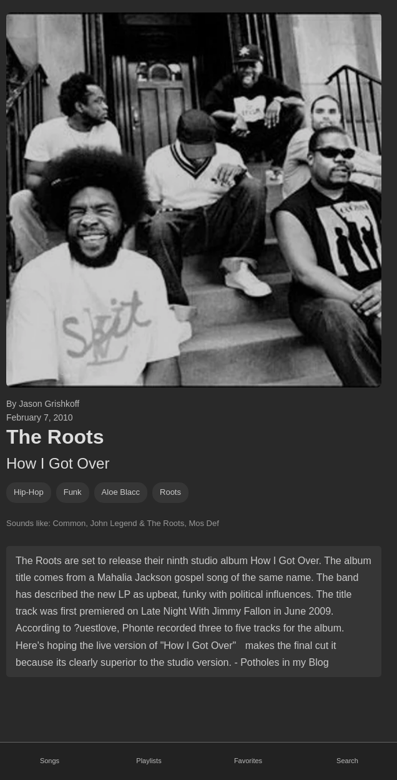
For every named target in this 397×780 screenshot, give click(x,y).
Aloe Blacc (121, 492)
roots (170, 492)
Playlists (148, 760)
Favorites (248, 760)
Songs (49, 760)
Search (347, 760)
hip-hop (29, 492)
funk (73, 492)
